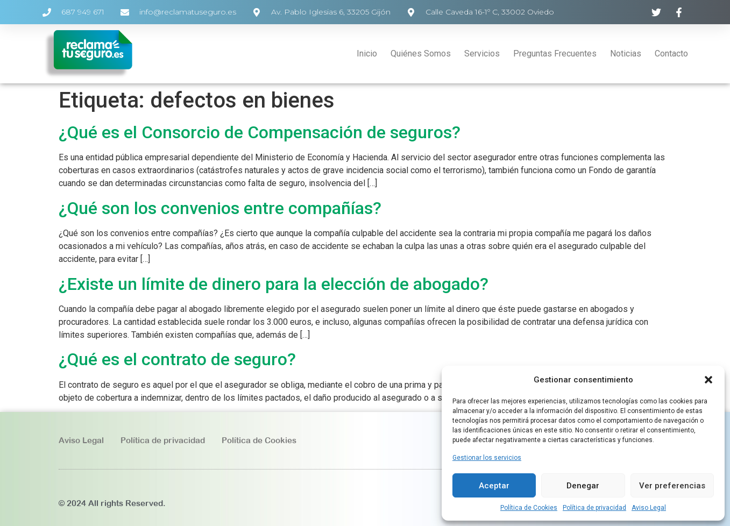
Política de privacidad (594, 507)
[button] (708, 379)
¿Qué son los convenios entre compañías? (220, 208)
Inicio (367, 53)
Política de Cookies (528, 507)
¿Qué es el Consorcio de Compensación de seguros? (259, 132)
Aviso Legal (649, 507)
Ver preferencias (672, 486)
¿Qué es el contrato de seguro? (177, 359)
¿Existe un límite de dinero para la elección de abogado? (273, 284)
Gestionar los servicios (486, 457)
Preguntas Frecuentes (555, 53)
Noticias (625, 53)
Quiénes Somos (421, 53)
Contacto (671, 53)
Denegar (582, 486)
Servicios (482, 53)
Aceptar (494, 486)
